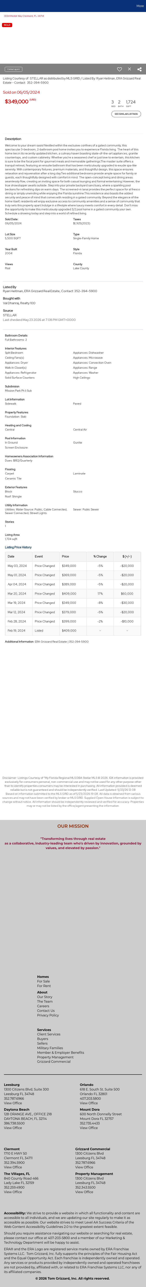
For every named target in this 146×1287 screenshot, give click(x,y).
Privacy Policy (48, 1015)
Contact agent (13, 69)
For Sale (43, 981)
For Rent (44, 986)
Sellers (42, 1043)
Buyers (42, 1039)
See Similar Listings (126, 114)
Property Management (55, 1057)
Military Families (50, 1048)
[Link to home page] (5, 6)
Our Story (44, 997)
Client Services (49, 1034)
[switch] (119, 69)
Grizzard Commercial (54, 1062)
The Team (45, 1001)
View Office (13, 1103)
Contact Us (46, 1011)
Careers (43, 1006)
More (140, 6)
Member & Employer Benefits (60, 1053)
